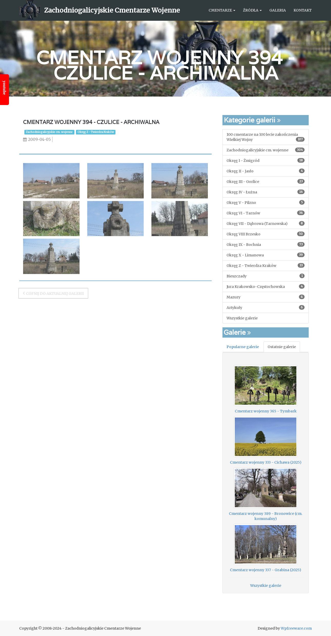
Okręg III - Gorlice (266, 181)
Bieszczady (266, 276)
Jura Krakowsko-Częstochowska (266, 286)
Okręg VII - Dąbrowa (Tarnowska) (266, 223)
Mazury (266, 297)
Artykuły (266, 307)
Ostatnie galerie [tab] (282, 347)
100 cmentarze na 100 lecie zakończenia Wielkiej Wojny (266, 137)
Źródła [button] (252, 10)
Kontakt (303, 10)
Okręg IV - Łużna (266, 192)
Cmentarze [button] (222, 10)
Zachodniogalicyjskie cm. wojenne (49, 132)
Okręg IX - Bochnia (266, 244)
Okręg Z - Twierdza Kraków (95, 132)
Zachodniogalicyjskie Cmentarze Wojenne (112, 10)
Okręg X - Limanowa (266, 255)
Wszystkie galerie (242, 318)
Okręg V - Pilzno (266, 202)
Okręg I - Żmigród (266, 160)
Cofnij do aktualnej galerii (51, 293)
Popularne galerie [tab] (243, 347)
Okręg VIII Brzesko (266, 234)
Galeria (277, 10)
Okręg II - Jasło (266, 171)
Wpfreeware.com (296, 628)
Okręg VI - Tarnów (266, 213)
